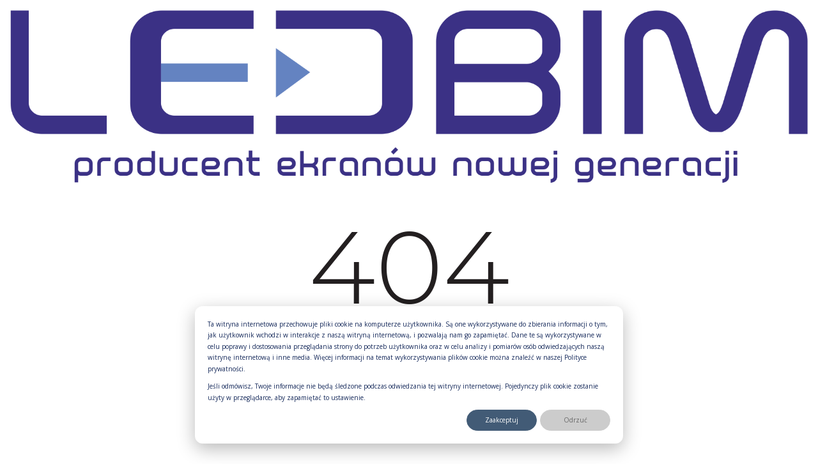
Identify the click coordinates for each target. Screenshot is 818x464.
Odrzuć (575, 419)
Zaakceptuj (501, 419)
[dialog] (409, 375)
